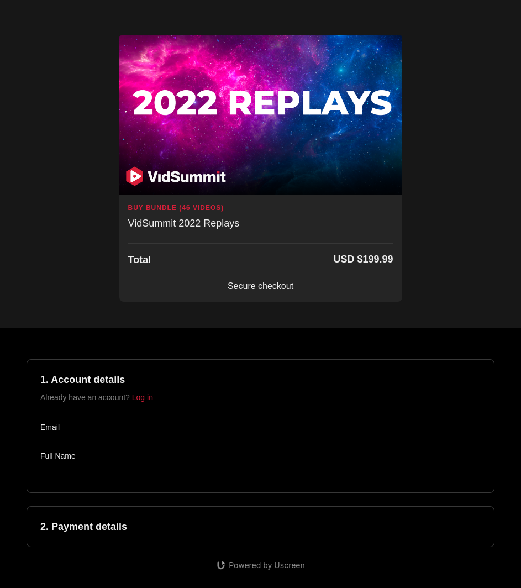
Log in (142, 397)
